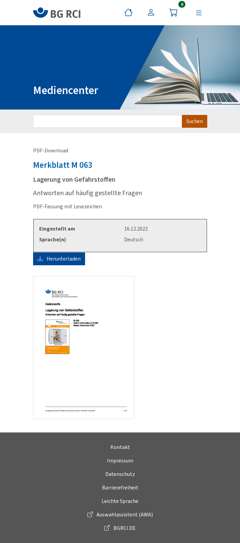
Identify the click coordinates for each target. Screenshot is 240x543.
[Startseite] (128, 13)
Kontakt (120, 447)
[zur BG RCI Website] (56, 13)
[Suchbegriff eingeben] (107, 121)
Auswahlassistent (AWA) (120, 514)
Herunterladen (59, 258)
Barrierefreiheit (120, 487)
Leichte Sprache (120, 501)
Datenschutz (120, 474)
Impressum (120, 460)
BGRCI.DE (120, 528)
